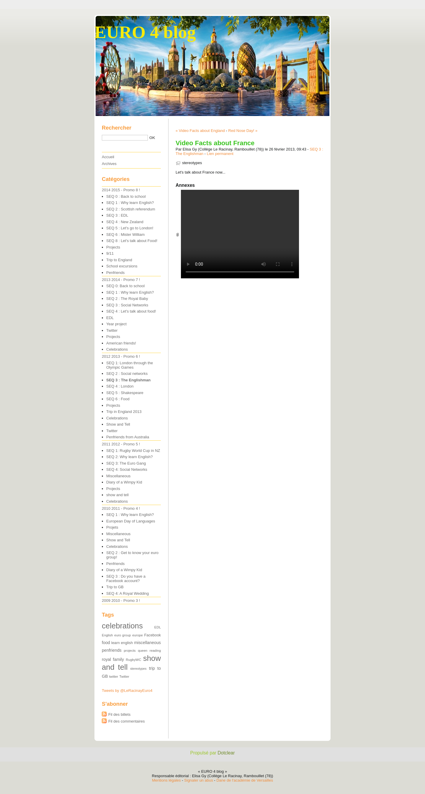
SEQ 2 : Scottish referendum (130, 209)
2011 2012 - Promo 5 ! (121, 444)
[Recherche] (125, 137)
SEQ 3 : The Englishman (128, 380)
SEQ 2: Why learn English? (129, 457)
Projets (112, 527)
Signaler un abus (198, 780)
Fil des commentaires (126, 721)
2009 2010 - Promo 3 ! (121, 600)
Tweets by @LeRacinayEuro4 (127, 690)
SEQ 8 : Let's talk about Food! (131, 240)
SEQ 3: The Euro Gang (126, 463)
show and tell (117, 495)
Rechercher (116, 128)
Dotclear (226, 752)
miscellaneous (147, 642)
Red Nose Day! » (242, 130)
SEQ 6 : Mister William (125, 234)
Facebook (152, 635)
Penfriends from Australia (127, 437)
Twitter (111, 330)
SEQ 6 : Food (118, 399)
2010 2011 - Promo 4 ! (121, 508)
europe (137, 635)
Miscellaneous (118, 476)
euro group (122, 635)
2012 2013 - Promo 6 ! (121, 356)
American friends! (121, 343)
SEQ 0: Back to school (125, 286)
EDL (110, 318)
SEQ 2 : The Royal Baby (127, 298)
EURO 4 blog (145, 32)
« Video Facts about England (200, 130)
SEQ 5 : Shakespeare (124, 393)
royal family (113, 659)
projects (130, 650)
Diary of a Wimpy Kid (124, 482)
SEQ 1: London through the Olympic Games (129, 365)
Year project (116, 324)
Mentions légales (166, 780)
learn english (122, 643)
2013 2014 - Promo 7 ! (121, 279)
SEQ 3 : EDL (117, 215)
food (106, 642)
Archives (109, 163)
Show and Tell (118, 424)
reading (155, 650)
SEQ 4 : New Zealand (124, 222)
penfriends (112, 650)
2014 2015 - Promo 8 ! (121, 190)
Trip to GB (115, 587)
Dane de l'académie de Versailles (244, 780)
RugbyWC (133, 659)
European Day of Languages (130, 521)
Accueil (108, 157)
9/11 (110, 253)
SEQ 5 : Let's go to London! (129, 228)
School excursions (122, 266)
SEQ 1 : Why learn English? (130, 202)
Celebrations (117, 349)
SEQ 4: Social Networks (126, 469)
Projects (113, 247)
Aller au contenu (346, 4)
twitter (113, 676)
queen (142, 650)
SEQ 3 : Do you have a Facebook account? (126, 578)
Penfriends (115, 272)
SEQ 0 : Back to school (126, 196)
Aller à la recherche (406, 4)
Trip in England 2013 (124, 411)
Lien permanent (220, 153)
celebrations (122, 626)
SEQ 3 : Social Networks (127, 305)
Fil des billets (119, 714)
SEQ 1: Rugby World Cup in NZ (133, 450)
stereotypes (192, 163)
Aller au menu (375, 4)
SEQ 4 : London (120, 386)
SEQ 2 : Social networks (127, 373)
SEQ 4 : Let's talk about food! (131, 311)
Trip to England (119, 260)
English (107, 635)
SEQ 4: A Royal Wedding (127, 593)
